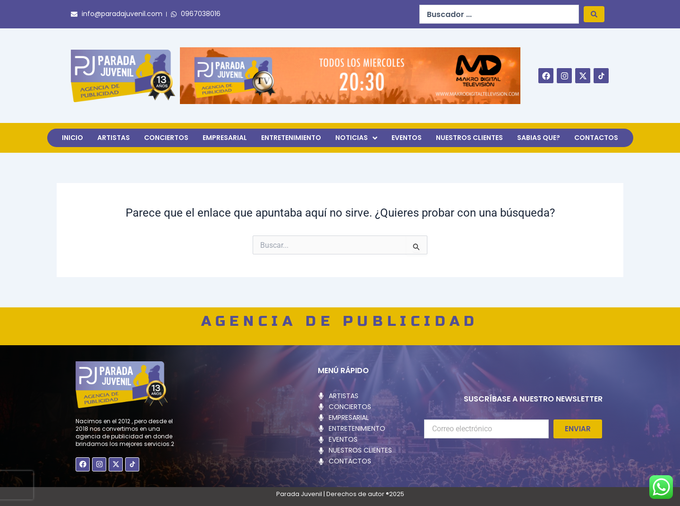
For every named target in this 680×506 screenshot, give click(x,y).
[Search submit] (594, 14)
